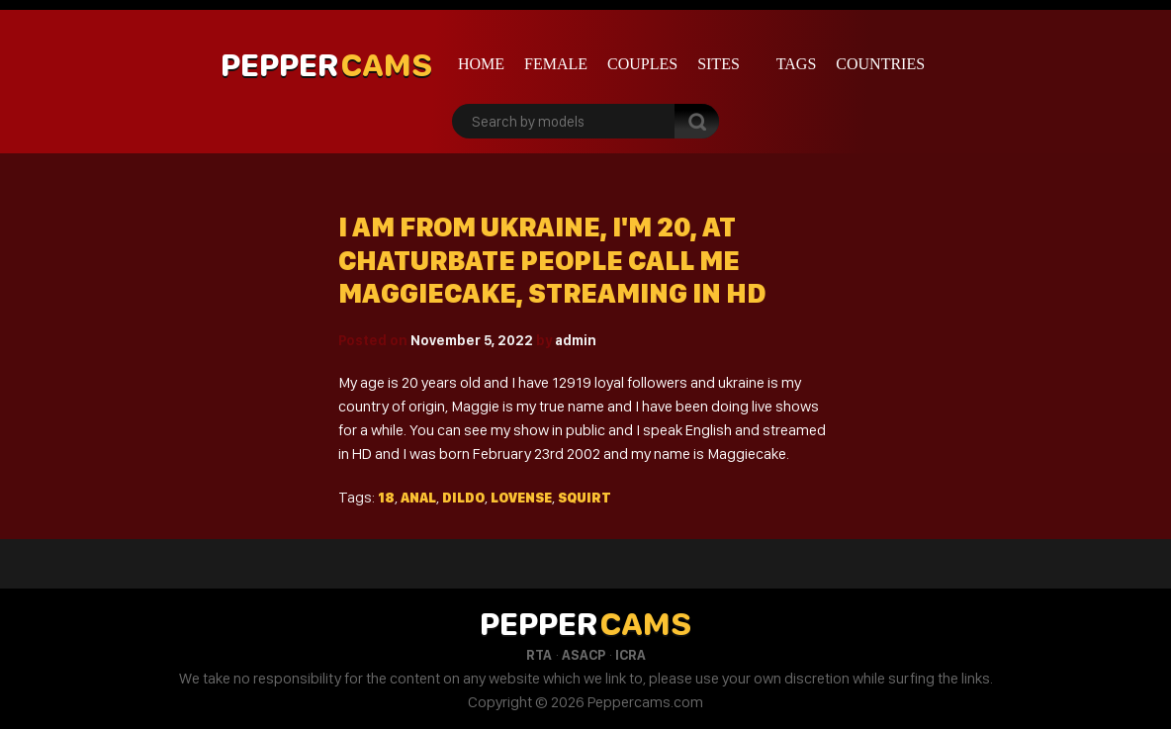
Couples (642, 63)
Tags (796, 63)
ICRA (630, 655)
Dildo (463, 497)
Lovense (521, 497)
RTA (539, 655)
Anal (418, 497)
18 (386, 497)
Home (481, 63)
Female (555, 63)
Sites (718, 63)
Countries (880, 63)
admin (575, 340)
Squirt (584, 497)
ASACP (583, 655)
